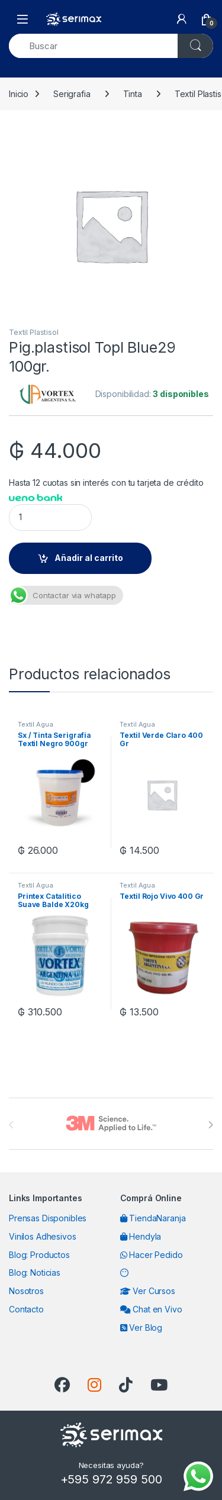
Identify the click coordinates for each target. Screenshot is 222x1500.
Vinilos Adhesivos (42, 1236)
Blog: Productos (39, 1255)
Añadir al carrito (88, 558)
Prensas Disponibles (47, 1218)
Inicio (18, 94)
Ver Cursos (147, 1291)
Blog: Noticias (34, 1272)
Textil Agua (35, 724)
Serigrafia (72, 94)
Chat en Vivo (151, 1309)
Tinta (132, 94)
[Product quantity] (50, 517)
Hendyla (141, 1236)
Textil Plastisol (34, 332)
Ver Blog (141, 1327)
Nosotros (26, 1291)
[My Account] (181, 19)
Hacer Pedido (151, 1255)
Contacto (26, 1309)
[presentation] (210, 1125)
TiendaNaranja (153, 1218)
